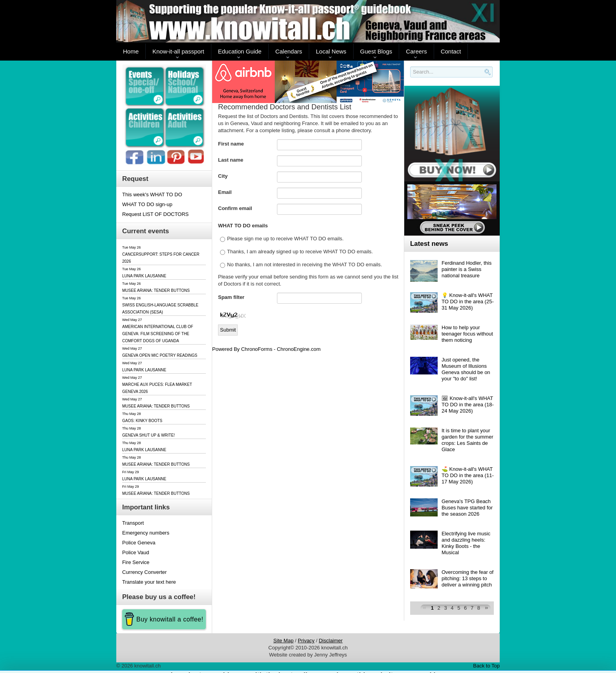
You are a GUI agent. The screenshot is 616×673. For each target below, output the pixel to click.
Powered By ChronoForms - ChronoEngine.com (266, 349)
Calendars (288, 51)
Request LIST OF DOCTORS (155, 214)
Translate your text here (149, 582)
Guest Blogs (376, 51)
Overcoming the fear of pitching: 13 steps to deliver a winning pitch (467, 578)
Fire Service (135, 562)
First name (231, 144)
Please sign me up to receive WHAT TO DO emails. (285, 239)
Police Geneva (139, 543)
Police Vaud (135, 552)
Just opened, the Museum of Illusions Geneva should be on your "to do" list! (466, 369)
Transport (133, 523)
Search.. (411, 77)
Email (225, 192)
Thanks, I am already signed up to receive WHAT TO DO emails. (300, 251)
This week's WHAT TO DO (152, 194)
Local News (331, 51)
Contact (451, 51)
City (223, 176)
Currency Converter (144, 572)
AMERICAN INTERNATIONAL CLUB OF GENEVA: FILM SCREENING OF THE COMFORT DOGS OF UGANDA (157, 334)
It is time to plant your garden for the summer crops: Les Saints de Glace (467, 440)
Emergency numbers (145, 533)
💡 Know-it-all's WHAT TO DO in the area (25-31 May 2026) (468, 301)
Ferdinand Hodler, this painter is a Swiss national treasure (466, 269)
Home (131, 51)
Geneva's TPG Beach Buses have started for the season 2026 (467, 507)
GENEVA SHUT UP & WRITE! (148, 435)
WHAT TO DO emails (243, 226)
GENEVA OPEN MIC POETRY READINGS (159, 355)
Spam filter (231, 297)
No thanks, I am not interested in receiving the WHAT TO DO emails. (304, 264)
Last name (230, 160)
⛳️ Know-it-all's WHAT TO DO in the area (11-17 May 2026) (468, 475)
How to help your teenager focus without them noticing (467, 334)
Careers (416, 51)
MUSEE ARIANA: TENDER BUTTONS (156, 290)
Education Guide (240, 51)
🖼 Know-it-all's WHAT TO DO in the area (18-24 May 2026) (468, 404)
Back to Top (486, 666)
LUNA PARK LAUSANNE (144, 276)
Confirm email (235, 208)
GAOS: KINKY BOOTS (142, 421)
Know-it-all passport (178, 51)
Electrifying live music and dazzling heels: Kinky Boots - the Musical (466, 543)
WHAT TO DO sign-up (147, 204)
